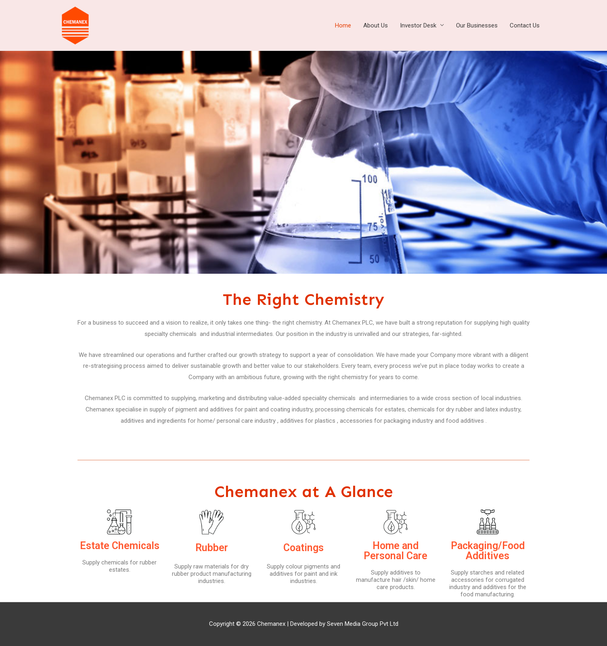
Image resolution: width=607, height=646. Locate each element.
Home (343, 25)
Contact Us (525, 25)
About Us (375, 25)
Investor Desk (418, 25)
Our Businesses (477, 25)
